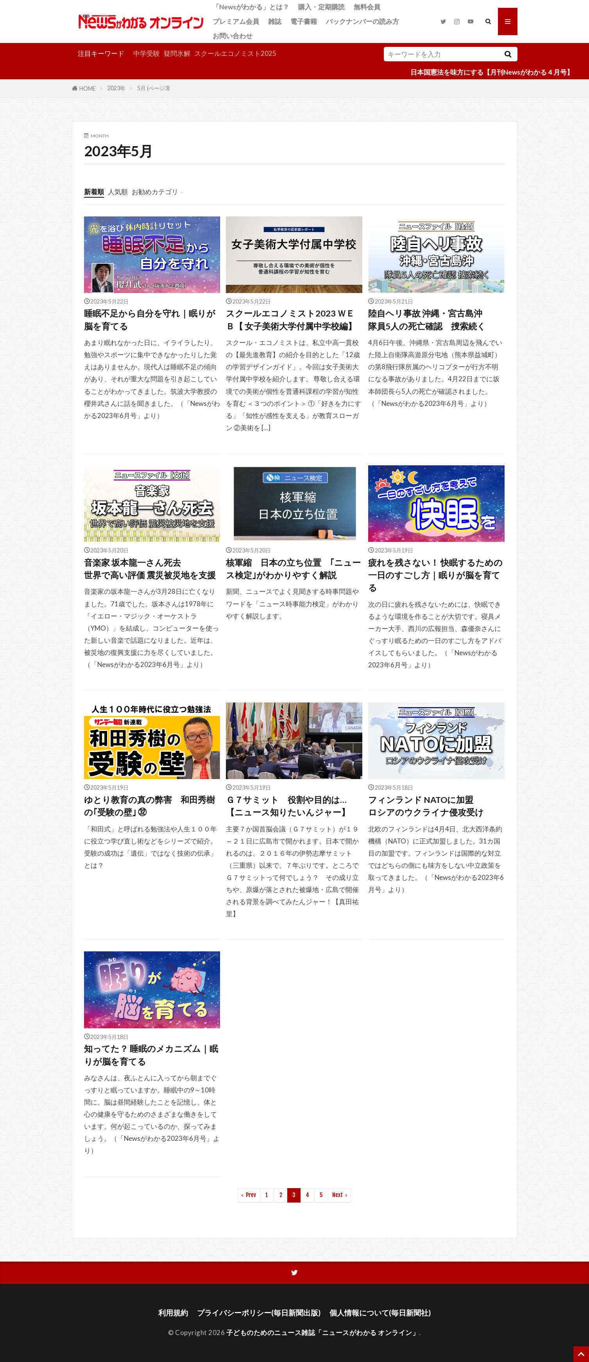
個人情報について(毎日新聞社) (380, 1312)
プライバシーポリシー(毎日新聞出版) (258, 1312)
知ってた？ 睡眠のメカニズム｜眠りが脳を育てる (151, 1055)
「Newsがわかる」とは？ (251, 7)
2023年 (116, 88)
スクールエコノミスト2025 (235, 53)
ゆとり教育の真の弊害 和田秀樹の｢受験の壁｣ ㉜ (149, 806)
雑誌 (274, 21)
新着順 (94, 192)
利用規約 (173, 1312)
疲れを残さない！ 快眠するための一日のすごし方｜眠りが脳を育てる (435, 575)
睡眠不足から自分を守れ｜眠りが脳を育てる (149, 319)
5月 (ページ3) (153, 88)
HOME (87, 88)
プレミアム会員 (236, 21)
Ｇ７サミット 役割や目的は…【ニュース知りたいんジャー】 (288, 806)
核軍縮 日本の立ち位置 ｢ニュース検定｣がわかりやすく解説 (293, 569)
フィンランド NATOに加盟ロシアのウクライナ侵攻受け (426, 806)
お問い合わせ (232, 36)
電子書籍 (303, 21)
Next (337, 1195)
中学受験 (146, 53)
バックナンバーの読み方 (362, 21)
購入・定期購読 (321, 7)
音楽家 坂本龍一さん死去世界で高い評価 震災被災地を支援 (150, 569)
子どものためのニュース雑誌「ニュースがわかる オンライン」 (322, 1332)
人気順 (118, 192)
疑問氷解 (177, 53)
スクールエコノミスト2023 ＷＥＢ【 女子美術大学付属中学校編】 (291, 319)
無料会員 (367, 7)
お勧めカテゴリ (155, 192)
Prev (251, 1195)
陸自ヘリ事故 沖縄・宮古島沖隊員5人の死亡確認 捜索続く (427, 319)
